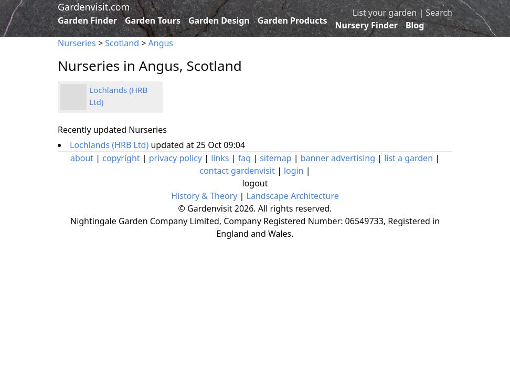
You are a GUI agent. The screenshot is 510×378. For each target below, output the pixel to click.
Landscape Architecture (293, 196)
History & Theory (204, 196)
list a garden (408, 158)
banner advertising (338, 158)
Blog (415, 25)
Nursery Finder (366, 25)
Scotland (122, 43)
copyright (121, 158)
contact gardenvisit (236, 170)
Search (439, 12)
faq (244, 158)
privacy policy (175, 158)
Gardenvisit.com (94, 7)
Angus (161, 43)
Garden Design (219, 20)
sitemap (275, 158)
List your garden (385, 12)
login (294, 170)
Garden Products (292, 20)
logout (255, 183)
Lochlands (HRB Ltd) (110, 145)
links (220, 158)
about (81, 158)
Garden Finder (87, 20)
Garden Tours (152, 20)
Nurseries (77, 43)
